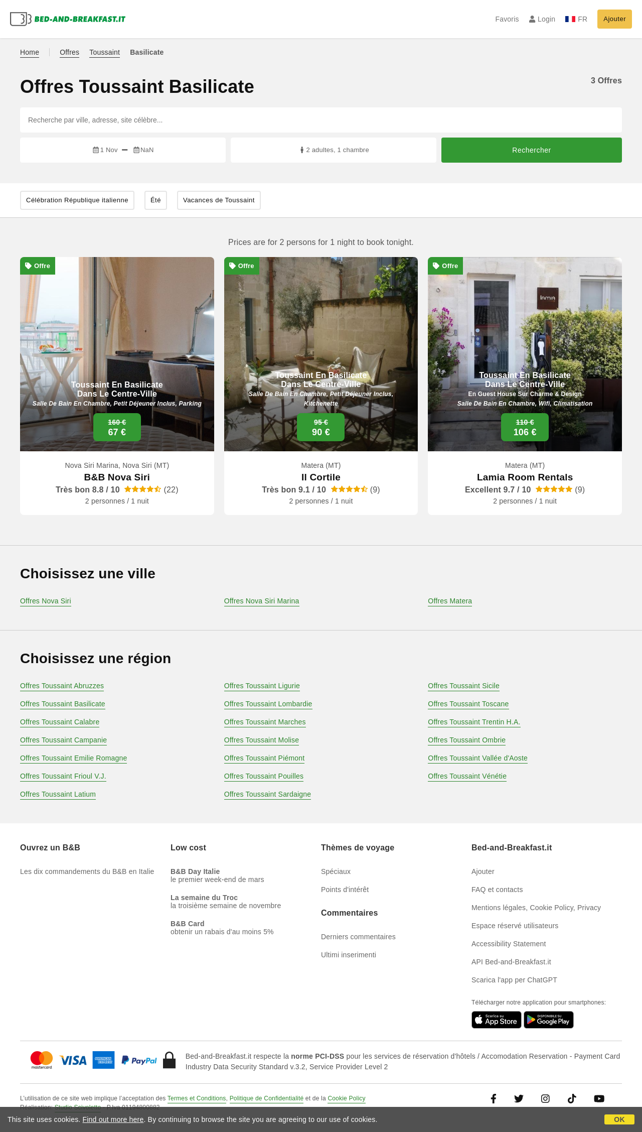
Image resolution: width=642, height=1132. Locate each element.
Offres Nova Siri (45, 601)
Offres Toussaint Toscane (468, 704)
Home (29, 52)
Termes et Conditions (197, 1098)
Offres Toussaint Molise (261, 740)
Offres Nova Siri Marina (261, 601)
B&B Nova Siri (117, 477)
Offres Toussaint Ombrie (467, 740)
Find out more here (113, 1119)
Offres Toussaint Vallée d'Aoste (478, 758)
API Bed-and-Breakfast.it (511, 962)
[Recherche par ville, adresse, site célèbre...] (321, 120)
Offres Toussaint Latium (58, 794)
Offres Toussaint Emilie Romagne (73, 758)
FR (576, 19)
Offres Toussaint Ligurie (262, 686)
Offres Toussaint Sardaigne (267, 794)
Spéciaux (336, 871)
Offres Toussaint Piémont (264, 758)
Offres (69, 52)
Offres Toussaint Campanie (63, 740)
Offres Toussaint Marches (265, 722)
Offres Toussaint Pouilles (264, 776)
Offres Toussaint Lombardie (268, 704)
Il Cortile (321, 477)
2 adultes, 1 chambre (333, 150)
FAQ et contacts (497, 890)
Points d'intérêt (345, 890)
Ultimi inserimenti (348, 955)
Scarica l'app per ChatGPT (514, 980)
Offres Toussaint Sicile (464, 686)
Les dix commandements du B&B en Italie (87, 871)
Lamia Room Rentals (525, 477)
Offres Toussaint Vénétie (467, 776)
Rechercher (531, 150)
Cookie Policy (346, 1098)
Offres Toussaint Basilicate (62, 704)
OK (619, 1119)
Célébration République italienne (77, 200)
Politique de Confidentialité (267, 1098)
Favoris (507, 19)
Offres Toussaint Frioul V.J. (63, 776)
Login (542, 19)
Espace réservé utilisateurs (514, 926)
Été (155, 200)
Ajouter (614, 19)
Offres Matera (450, 601)
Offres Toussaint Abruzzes (62, 686)
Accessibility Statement (508, 944)
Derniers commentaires (358, 937)
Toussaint (104, 52)
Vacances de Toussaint (219, 200)
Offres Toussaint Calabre (59, 722)
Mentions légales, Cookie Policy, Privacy (536, 908)
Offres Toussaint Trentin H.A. (474, 722)
